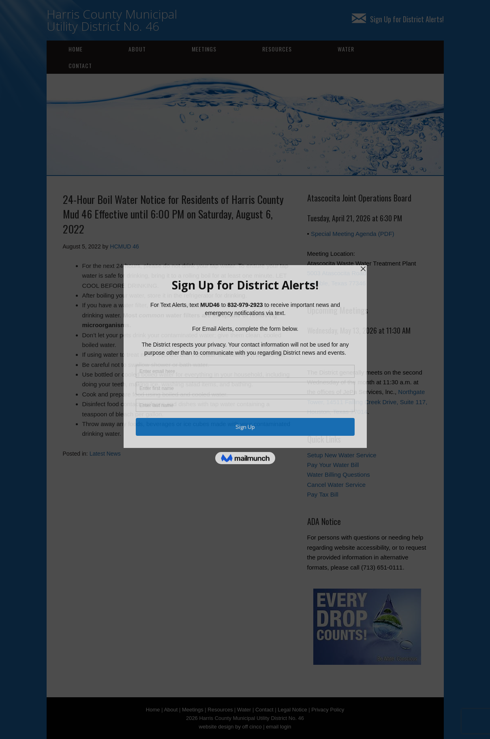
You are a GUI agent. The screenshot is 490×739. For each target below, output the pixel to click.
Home (75, 49)
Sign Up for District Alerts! (398, 19)
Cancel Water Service (336, 484)
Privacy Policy (327, 710)
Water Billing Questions (338, 474)
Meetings (204, 49)
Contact (80, 65)
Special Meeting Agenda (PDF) (352, 233)
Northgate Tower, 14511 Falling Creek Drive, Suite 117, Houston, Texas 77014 (367, 401)
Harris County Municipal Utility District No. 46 (112, 20)
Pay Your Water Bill (333, 464)
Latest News (105, 453)
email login (278, 727)
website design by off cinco (230, 727)
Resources (277, 49)
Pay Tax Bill (322, 494)
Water (346, 49)
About (137, 49)
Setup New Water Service (342, 455)
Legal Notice (292, 710)
